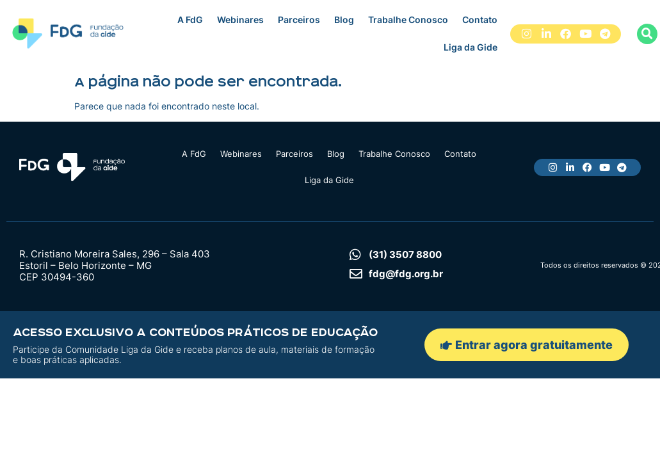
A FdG (190, 19)
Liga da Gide (470, 47)
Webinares (240, 19)
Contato (479, 19)
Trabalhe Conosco (408, 19)
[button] (647, 34)
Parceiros (299, 19)
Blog (344, 19)
